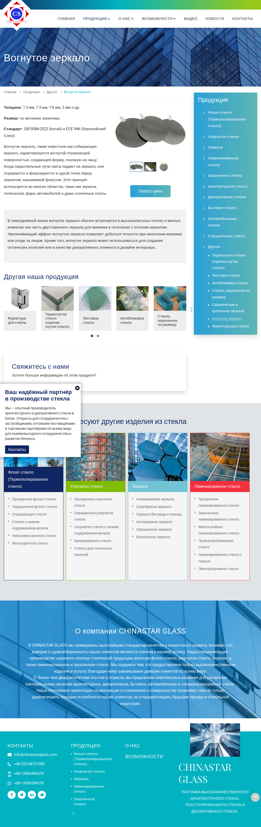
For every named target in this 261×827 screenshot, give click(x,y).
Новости (214, 19)
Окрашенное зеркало (154, 529)
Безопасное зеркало (153, 537)
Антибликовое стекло (132, 321)
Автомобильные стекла (222, 222)
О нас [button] (125, 19)
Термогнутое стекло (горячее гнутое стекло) (57, 320)
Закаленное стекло (225, 175)
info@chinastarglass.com (35, 754)
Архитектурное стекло (227, 186)
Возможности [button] (158, 19)
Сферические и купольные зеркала (228, 308)
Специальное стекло (226, 236)
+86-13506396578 (28, 773)
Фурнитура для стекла (17, 321)
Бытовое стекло (222, 208)
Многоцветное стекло (30, 543)
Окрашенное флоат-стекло (34, 507)
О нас (132, 745)
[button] (92, 335)
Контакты (242, 19)
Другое (51, 92)
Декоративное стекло (227, 197)
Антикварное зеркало (154, 522)
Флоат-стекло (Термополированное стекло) (227, 119)
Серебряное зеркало (153, 507)
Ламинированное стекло (223, 161)
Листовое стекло (91, 321)
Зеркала (215, 147)
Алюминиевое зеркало (155, 499)
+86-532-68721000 (29, 764)
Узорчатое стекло (223, 136)
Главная (66, 19)
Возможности (144, 756)
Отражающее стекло (29, 514)
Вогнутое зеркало (227, 319)
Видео (190, 19)
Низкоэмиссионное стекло (34, 536)
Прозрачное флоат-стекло (34, 499)
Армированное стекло (92, 541)
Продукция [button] (95, 19)
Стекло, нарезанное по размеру (167, 321)
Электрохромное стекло (218, 569)
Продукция (31, 92)
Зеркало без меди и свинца (158, 514)
